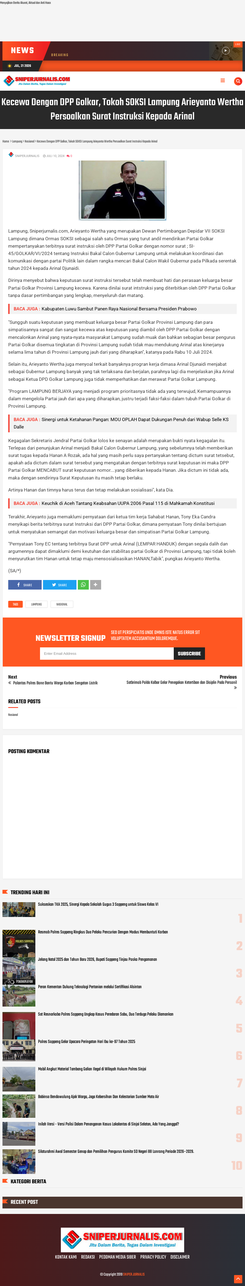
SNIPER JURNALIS (134, 1274)
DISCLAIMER (180, 1257)
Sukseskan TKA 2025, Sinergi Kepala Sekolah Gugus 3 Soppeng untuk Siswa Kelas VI (98, 904)
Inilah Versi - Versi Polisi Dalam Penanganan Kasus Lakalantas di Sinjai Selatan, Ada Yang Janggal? (108, 1124)
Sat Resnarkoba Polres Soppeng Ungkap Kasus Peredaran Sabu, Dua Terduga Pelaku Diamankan (105, 1014)
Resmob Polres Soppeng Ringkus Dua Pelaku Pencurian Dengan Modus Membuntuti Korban (103, 932)
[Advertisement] (122, 23)
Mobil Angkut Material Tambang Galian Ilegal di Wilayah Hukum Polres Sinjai (92, 1069)
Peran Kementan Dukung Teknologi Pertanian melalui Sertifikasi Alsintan (90, 987)
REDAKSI (88, 1257)
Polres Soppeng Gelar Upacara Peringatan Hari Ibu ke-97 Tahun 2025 (86, 1041)
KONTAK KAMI (66, 1257)
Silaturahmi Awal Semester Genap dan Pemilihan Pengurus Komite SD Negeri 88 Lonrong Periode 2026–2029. (116, 1151)
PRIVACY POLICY (153, 1257)
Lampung (36, 604)
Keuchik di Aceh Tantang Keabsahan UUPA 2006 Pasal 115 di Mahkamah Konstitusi (128, 503)
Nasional (61, 604)
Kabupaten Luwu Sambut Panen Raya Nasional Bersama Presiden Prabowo (119, 309)
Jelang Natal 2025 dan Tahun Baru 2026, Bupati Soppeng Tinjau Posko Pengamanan (97, 959)
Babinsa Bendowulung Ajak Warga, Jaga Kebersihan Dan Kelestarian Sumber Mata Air (98, 1097)
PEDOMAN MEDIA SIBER (117, 1257)
